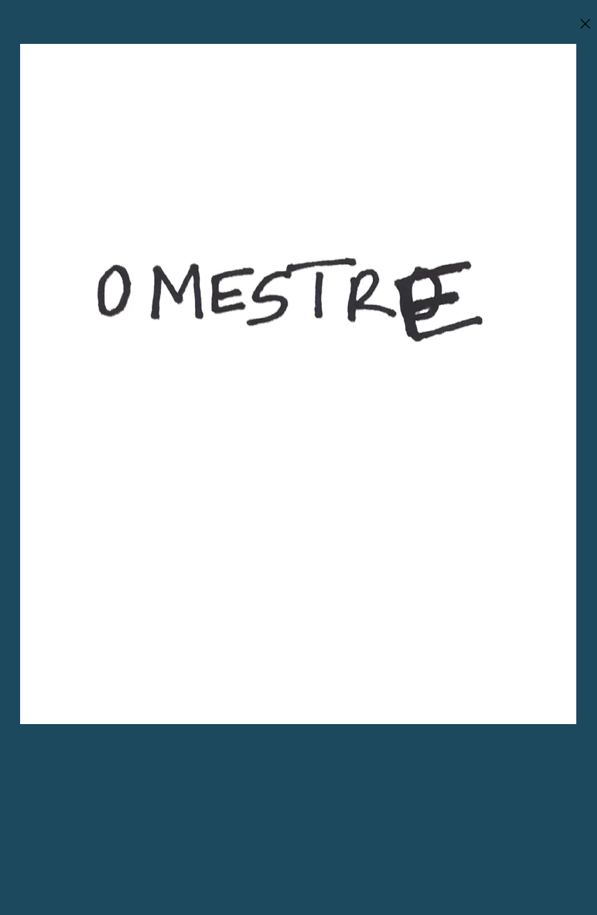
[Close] (585, 24)
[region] (298, 384)
